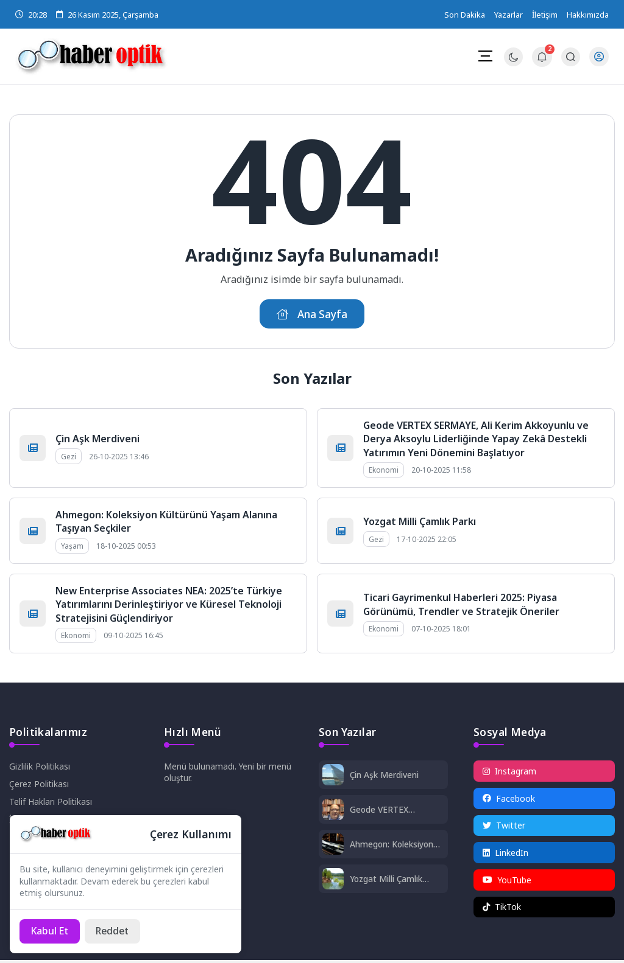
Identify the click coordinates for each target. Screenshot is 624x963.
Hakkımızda (588, 14)
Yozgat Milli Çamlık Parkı (419, 522)
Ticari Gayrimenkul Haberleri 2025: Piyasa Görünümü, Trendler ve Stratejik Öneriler (461, 605)
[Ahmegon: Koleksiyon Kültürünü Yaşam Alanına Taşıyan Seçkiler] (333, 847)
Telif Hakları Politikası (51, 803)
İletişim (545, 14)
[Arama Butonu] (570, 56)
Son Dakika (464, 14)
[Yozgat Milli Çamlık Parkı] (333, 882)
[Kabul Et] (51, 931)
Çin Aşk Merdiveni (97, 440)
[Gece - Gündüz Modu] (513, 63)
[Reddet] (115, 931)
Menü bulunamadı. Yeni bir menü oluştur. (228, 773)
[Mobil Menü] (485, 56)
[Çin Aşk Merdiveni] (333, 778)
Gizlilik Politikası (40, 768)
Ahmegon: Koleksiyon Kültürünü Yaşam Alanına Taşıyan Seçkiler (394, 846)
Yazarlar (508, 14)
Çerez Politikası (39, 785)
